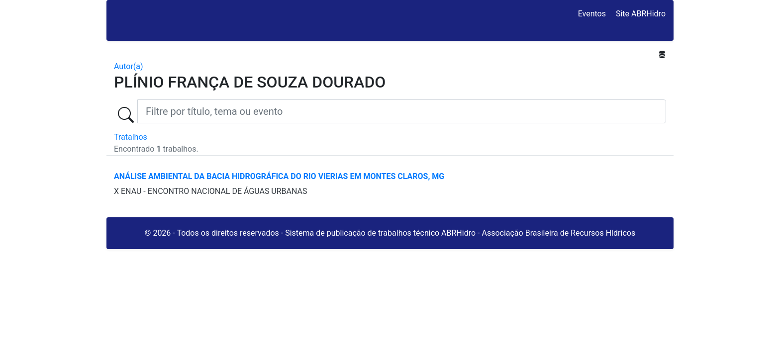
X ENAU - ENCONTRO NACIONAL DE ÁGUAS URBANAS (210, 191)
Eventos (592, 13)
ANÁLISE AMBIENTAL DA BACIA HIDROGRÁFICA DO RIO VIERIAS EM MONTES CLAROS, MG (279, 176)
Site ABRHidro (641, 13)
